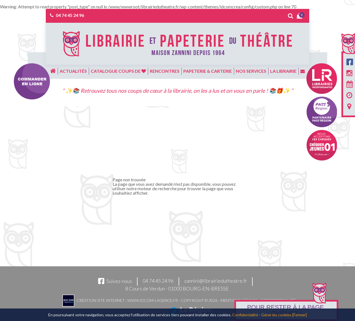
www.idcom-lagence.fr (152, 300)
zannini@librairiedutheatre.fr (215, 281)
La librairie (283, 71)
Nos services (251, 71)
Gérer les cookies (276, 314)
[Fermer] (299, 314)
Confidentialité (245, 314)
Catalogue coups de (118, 71)
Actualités (73, 71)
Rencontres (164, 71)
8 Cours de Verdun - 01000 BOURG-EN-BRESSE (177, 288)
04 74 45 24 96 (70, 15)
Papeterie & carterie (207, 71)
